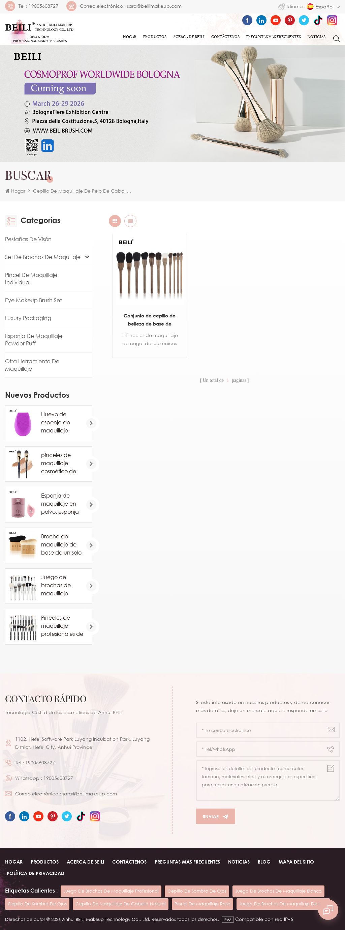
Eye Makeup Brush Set (33, 300)
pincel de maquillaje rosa (202, 903)
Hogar (129, 36)
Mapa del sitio (296, 862)
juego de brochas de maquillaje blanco (278, 891)
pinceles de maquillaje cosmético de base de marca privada (61, 463)
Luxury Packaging (28, 318)
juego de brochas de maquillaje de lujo (283, 903)
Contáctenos (225, 36)
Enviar (215, 816)
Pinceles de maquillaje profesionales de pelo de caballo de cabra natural (62, 626)
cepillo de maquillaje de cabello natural (120, 903)
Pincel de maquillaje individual (31, 279)
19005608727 (43, 6)
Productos (154, 36)
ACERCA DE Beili (189, 36)
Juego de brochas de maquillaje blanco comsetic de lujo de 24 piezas (62, 585)
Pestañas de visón (28, 239)
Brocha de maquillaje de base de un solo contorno (61, 545)
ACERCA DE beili (85, 862)
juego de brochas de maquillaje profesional (111, 891)
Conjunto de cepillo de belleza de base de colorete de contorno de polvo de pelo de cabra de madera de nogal (147, 315)
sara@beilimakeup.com (154, 6)
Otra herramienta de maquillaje (32, 365)
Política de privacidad (35, 873)
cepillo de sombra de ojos (196, 891)
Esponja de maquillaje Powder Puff (33, 340)
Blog (264, 862)
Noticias (316, 36)
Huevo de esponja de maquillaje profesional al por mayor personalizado (59, 422)
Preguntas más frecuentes (273, 36)
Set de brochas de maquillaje (43, 257)
